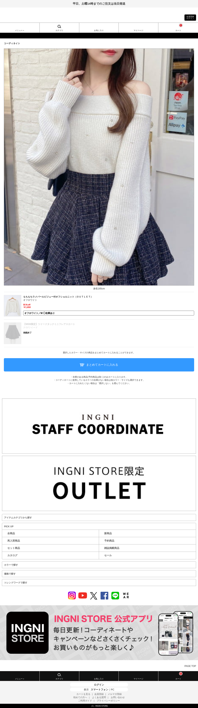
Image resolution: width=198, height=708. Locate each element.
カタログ (12, 555)
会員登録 (99, 694)
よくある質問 (99, 697)
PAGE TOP (190, 666)
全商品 (11, 533)
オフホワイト (30, 300)
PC (112, 689)
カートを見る (83, 694)
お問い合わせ (118, 697)
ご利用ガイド (85, 701)
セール (108, 555)
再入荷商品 (13, 540)
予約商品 (109, 540)
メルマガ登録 (115, 694)
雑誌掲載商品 (111, 548)
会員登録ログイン (190, 17)
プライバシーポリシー (108, 701)
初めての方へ (80, 697)
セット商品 (13, 548)
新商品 (108, 533)
